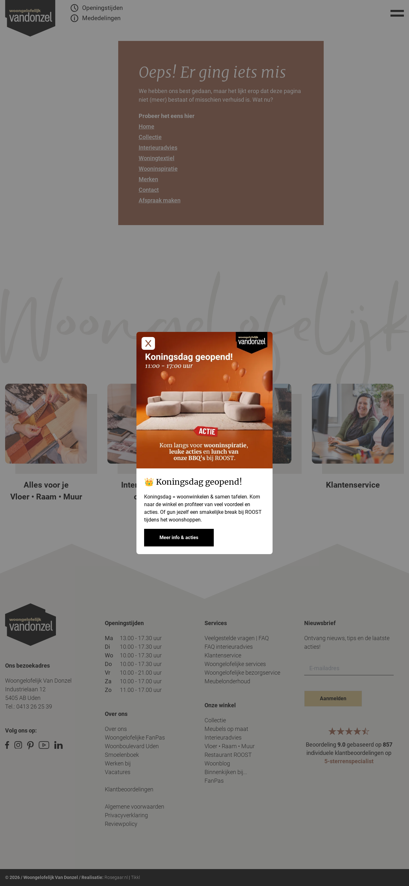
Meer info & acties (178, 537)
